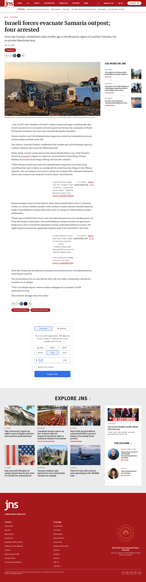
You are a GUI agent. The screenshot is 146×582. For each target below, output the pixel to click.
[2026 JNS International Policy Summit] (125, 533)
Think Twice (112, 424)
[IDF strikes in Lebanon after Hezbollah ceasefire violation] (136, 74)
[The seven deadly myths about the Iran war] (123, 414)
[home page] (9, 4)
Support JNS (134, 3)
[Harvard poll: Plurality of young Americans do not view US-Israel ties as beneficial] (20, 455)
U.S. (28, 3)
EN (121, 3)
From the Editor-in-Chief (116, 9)
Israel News (14, 17)
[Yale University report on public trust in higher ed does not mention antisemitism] (20, 416)
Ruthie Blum (125, 475)
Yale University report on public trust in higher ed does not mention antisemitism (19, 433)
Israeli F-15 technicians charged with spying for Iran (116, 102)
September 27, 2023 (93, 183)
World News (41, 428)
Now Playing (102, 9)
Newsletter (108, 3)
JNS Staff (108, 77)
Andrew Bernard (76, 441)
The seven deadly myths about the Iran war (123, 427)
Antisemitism (49, 3)
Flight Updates (56, 9)
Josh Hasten (109, 93)
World (36, 3)
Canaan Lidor (109, 106)
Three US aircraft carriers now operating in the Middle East (84, 473)
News (6, 17)
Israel (19, 3)
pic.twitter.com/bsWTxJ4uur (61, 196)
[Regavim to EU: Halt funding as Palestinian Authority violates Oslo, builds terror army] (136, 88)
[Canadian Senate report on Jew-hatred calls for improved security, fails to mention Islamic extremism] (52, 416)
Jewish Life (63, 3)
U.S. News (8, 428)
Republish (10, 50)
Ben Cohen (124, 460)
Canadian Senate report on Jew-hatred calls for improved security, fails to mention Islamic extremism (51, 435)
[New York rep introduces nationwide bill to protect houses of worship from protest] (85, 416)
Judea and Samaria (20, 310)
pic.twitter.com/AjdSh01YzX (60, 263)
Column (123, 468)
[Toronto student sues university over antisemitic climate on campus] (52, 455)
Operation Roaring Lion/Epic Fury (38, 9)
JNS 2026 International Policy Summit (83, 9)
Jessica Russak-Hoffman (46, 441)
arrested (25, 156)
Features (76, 3)
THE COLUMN (123, 443)
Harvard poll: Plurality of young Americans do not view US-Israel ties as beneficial (19, 473)
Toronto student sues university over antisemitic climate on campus (51, 473)
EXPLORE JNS (73, 398)
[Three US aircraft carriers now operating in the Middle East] (85, 455)
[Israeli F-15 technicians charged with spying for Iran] (136, 103)
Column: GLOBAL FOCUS (128, 449)
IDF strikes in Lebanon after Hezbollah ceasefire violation (116, 73)
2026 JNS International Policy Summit (125, 549)
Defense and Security (40, 310)
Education (66, 9)
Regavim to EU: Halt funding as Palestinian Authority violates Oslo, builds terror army (117, 88)
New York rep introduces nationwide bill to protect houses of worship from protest (83, 435)
